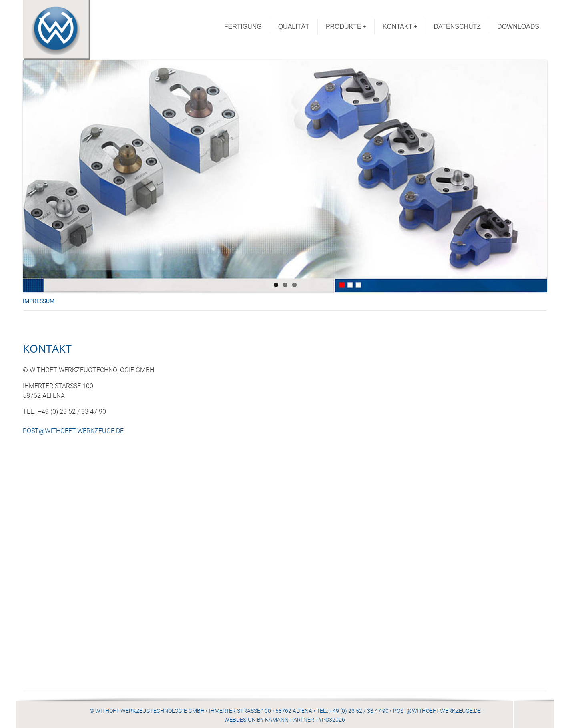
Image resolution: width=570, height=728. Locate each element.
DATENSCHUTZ (457, 26)
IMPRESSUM (38, 301)
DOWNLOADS (518, 26)
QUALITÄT (293, 26)
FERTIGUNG (243, 26)
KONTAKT (400, 26)
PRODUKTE (346, 26)
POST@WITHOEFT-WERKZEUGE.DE (73, 431)
